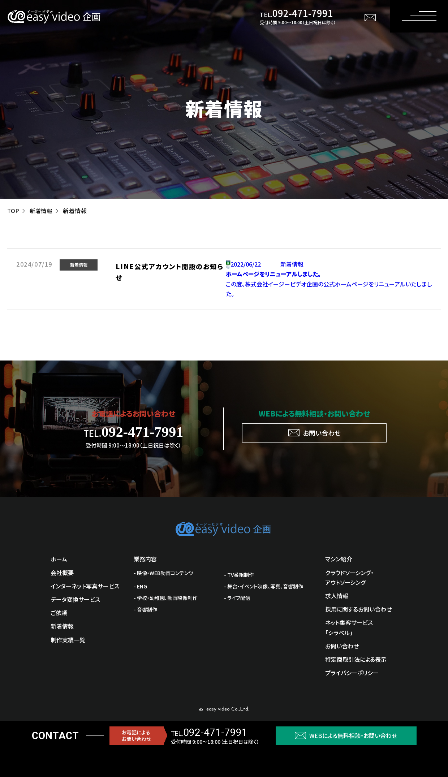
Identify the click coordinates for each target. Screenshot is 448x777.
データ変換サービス (75, 599)
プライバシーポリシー (352, 672)
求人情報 (336, 595)
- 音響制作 (145, 609)
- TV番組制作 (239, 574)
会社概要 (62, 572)
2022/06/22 (247, 264)
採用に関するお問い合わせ (358, 609)
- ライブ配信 (237, 597)
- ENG (140, 586)
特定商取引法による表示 (356, 659)
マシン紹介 (338, 558)
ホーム (59, 558)
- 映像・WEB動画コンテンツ (163, 573)
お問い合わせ (342, 646)
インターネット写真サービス (85, 586)
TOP (13, 211)
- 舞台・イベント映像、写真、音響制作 (263, 586)
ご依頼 (59, 612)
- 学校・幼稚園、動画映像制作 (166, 597)
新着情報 (42, 211)
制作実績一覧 (68, 639)
